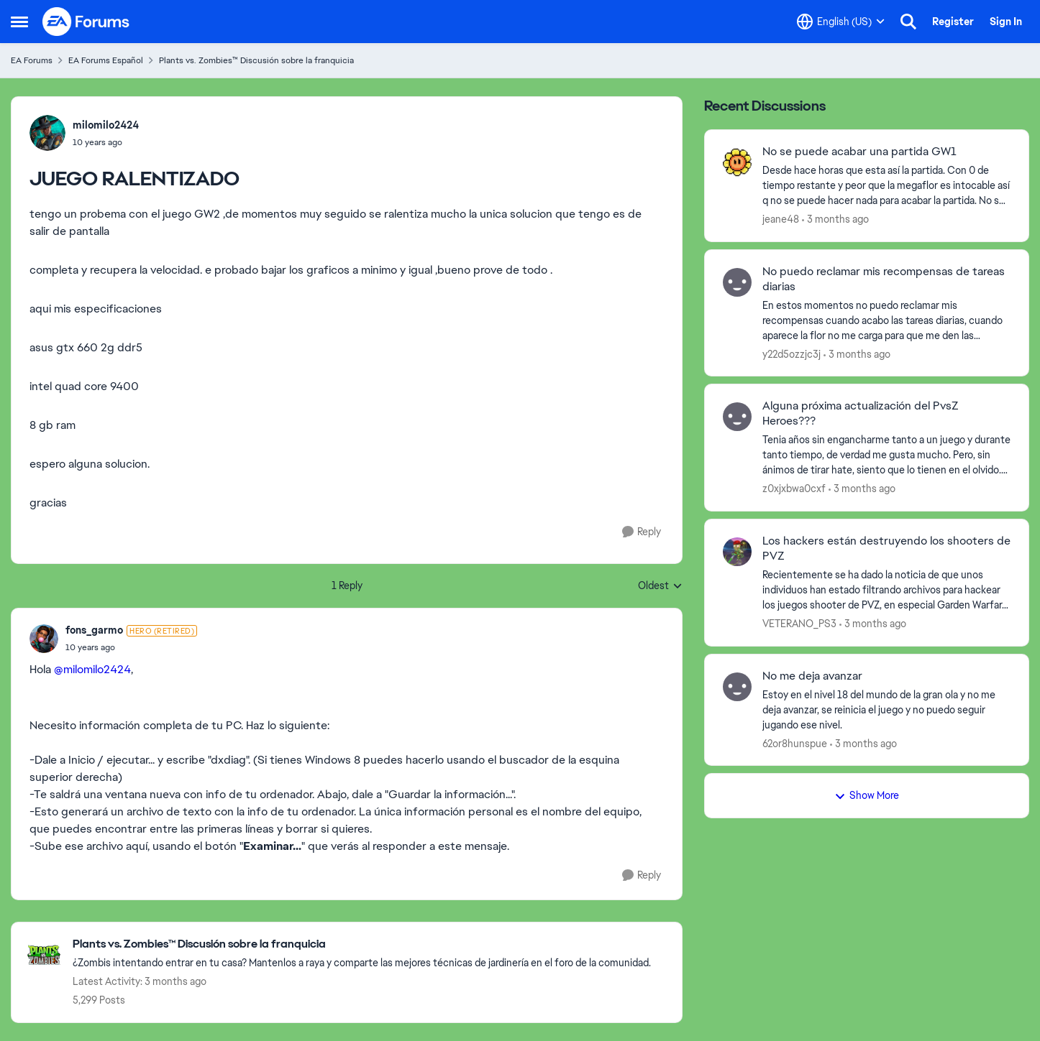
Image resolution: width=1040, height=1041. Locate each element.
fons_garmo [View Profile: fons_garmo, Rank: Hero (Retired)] (94, 630)
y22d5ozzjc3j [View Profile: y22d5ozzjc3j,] (791, 353)
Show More (866, 795)
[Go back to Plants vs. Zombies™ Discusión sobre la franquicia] (362, 944)
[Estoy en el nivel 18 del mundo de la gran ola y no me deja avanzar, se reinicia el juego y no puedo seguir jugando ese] (886, 709)
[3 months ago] (835, 219)
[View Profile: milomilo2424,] (47, 133)
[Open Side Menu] (19, 21)
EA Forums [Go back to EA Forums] (32, 60)
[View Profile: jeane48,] (737, 162)
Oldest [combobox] (660, 586)
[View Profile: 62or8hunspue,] (737, 686)
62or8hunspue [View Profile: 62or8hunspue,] (794, 742)
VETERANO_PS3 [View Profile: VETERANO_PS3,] (799, 623)
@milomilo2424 (92, 669)
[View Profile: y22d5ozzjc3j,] (737, 282)
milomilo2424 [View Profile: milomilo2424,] (106, 125)
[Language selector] (840, 21)
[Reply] (641, 532)
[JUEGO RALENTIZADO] (131, 647)
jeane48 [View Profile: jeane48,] (780, 219)
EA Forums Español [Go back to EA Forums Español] (105, 60)
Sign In (1006, 21)
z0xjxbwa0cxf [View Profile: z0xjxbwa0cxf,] (794, 488)
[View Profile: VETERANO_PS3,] (737, 551)
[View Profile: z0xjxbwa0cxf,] (737, 416)
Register (953, 21)
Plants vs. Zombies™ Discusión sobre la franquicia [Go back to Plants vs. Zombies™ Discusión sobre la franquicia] (256, 60)
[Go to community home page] (86, 21)
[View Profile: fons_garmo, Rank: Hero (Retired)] (43, 638)
